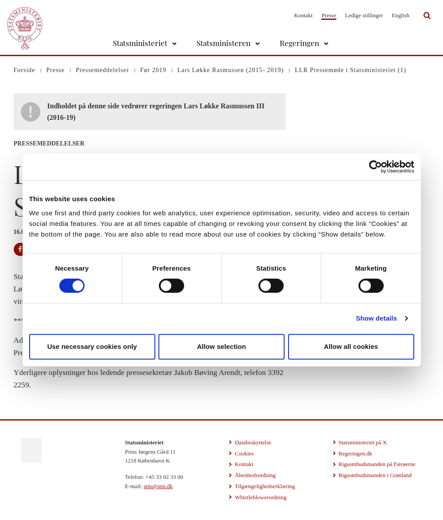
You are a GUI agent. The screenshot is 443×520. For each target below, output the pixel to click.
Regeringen (299, 43)
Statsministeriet (140, 43)
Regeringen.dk (355, 453)
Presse (328, 15)
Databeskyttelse (253, 442)
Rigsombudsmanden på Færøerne (377, 464)
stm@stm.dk (158, 486)
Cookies (244, 453)
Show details (376, 318)
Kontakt (303, 15)
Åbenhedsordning (255, 475)
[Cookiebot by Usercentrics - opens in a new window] (375, 166)
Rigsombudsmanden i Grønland (375, 475)
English (400, 15)
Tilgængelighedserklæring (265, 486)
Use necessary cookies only (92, 346)
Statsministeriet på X (363, 442)
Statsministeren (223, 43)
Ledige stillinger (364, 15)
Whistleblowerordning (260, 497)
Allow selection (221, 346)
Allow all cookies (351, 346)
